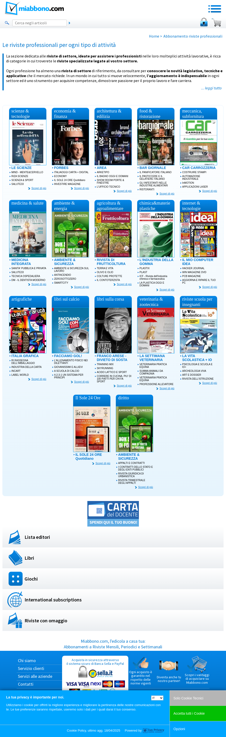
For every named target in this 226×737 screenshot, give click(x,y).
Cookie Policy (76, 730)
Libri (29, 558)
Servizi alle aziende (35, 676)
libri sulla (110, 299)
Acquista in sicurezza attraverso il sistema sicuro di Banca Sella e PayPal (95, 681)
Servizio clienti (31, 668)
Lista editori (37, 537)
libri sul (67, 299)
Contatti (25, 684)
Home (154, 36)
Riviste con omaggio (46, 620)
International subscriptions (53, 600)
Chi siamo (27, 660)
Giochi (31, 579)
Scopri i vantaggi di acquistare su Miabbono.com (197, 670)
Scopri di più (38, 188)
